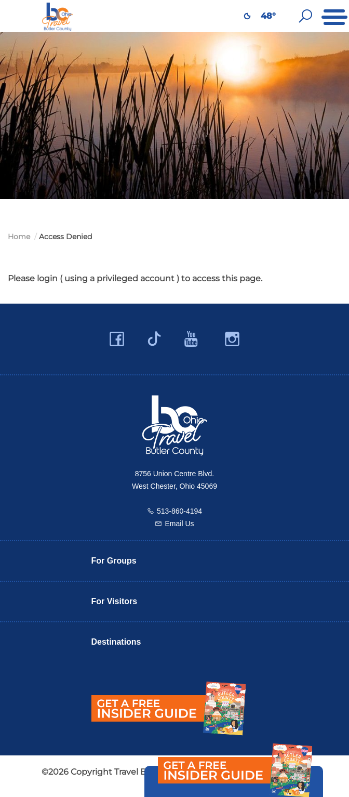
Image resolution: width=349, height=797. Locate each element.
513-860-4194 (179, 511)
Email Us (179, 523)
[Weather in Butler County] (247, 16)
